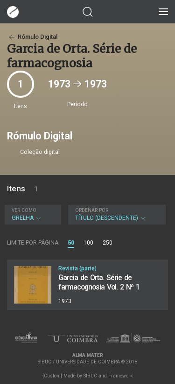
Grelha (32, 214)
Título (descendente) (115, 214)
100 (88, 242)
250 (107, 242)
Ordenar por (91, 210)
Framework (120, 375)
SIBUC (90, 375)
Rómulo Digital (32, 36)
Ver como (24, 210)
